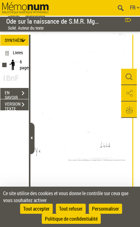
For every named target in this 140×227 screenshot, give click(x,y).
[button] (129, 77)
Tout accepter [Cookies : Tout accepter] (36, 208)
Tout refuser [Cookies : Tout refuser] (71, 208)
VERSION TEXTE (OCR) (17, 105)
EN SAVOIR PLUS (17, 94)
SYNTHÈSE (16, 40)
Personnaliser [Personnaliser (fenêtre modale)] (105, 208)
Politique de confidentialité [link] (71, 218)
